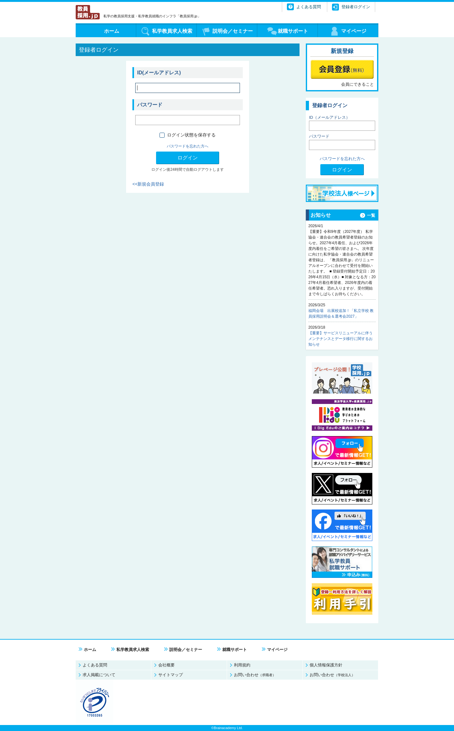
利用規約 (242, 665)
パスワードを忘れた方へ (187, 146)
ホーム (90, 649)
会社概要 (166, 665)
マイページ (277, 649)
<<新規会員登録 (148, 184)
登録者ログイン (355, 6)
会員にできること (357, 84)
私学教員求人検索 (132, 649)
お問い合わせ (255, 674)
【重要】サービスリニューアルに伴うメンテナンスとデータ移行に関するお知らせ (340, 339)
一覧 (371, 215)
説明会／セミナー (185, 649)
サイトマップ (170, 674)
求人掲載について (99, 674)
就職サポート (234, 649)
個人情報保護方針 (326, 665)
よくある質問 (95, 665)
